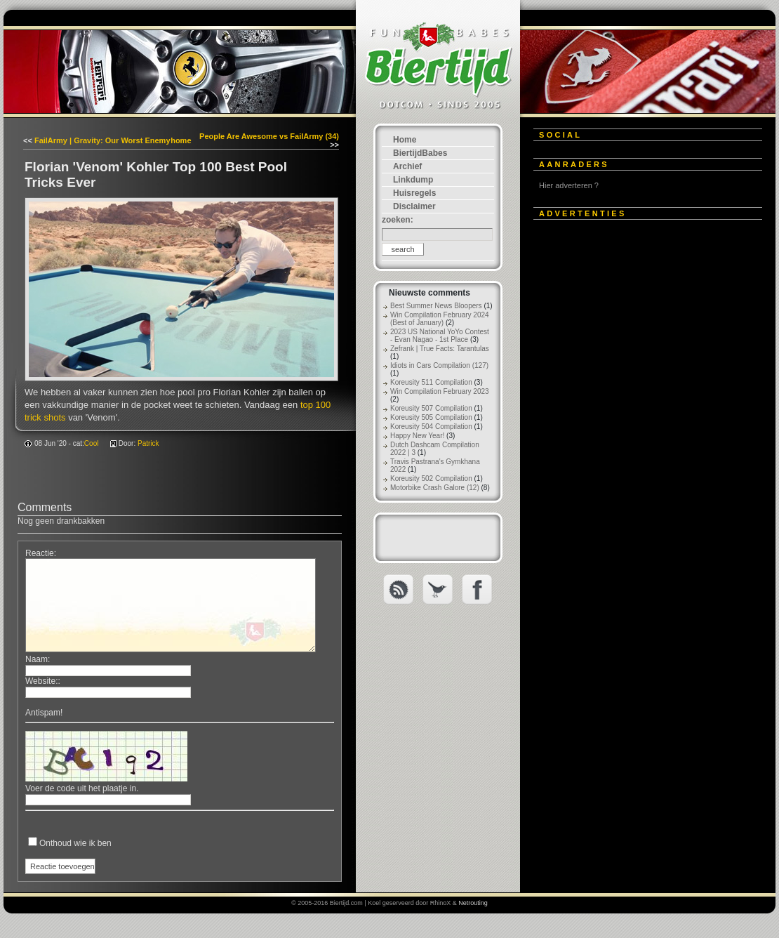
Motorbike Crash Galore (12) (434, 487)
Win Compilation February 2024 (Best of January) (439, 318)
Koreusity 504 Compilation (431, 426)
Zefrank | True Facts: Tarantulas (439, 348)
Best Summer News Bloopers (436, 306)
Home (404, 140)
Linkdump (413, 180)
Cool (91, 443)
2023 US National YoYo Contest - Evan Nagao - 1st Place (439, 335)
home (181, 140)
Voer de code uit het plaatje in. (81, 788)
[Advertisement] (638, 440)
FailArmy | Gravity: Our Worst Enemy (102, 140)
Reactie (39, 553)
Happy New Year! (417, 436)
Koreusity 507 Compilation (431, 408)
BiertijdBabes (420, 153)
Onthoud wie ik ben (75, 843)
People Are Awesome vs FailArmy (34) (269, 136)
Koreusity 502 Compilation (431, 478)
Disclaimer (414, 206)
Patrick (148, 443)
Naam (36, 659)
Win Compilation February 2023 (439, 391)
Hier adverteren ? (569, 185)
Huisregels (414, 193)
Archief (407, 166)
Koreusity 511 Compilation (431, 382)
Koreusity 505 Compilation (431, 417)
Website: (41, 681)
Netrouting (473, 902)
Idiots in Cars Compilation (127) (439, 365)
